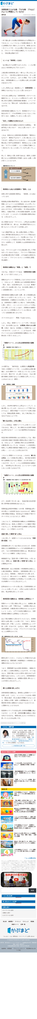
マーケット (18, 921)
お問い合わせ (30, 936)
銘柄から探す (6, 912)
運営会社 (15, 936)
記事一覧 (23, 924)
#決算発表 (3, 723)
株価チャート (15, 924)
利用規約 (9, 948)
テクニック (9, 6)
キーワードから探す (8, 910)
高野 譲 (3, 14)
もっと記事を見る (31, 858)
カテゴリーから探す (8, 915)
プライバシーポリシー (19, 948)
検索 (32, 890)
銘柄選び (10, 921)
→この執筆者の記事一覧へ (18, 745)
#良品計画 (10, 723)
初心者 (4, 921)
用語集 (32, 921)
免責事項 (3, 948)
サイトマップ (22, 936)
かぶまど (3, 6)
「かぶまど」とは (7, 936)
